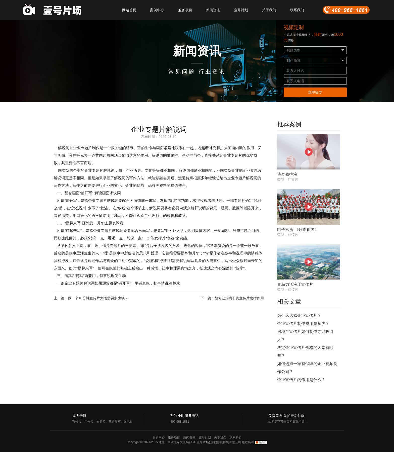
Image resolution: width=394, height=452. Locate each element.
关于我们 (269, 10)
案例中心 (157, 10)
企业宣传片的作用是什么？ (301, 380)
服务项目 (185, 10)
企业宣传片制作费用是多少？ (303, 323)
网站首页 (129, 10)
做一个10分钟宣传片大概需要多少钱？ (98, 298)
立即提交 (315, 92)
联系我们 (297, 10)
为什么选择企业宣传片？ (299, 315)
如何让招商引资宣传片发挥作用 (239, 298)
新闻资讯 (213, 10)
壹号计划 (241, 10)
